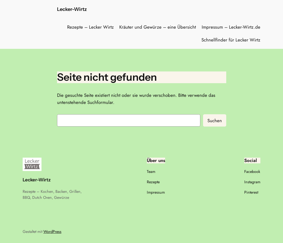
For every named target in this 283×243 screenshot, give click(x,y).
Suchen (214, 120)
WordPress (52, 231)
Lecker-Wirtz (72, 9)
